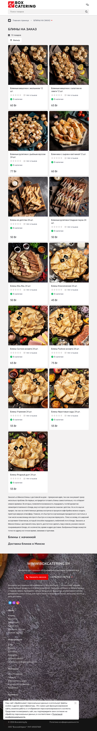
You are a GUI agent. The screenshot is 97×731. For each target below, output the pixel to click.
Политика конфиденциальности (64, 722)
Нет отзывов (30, 95)
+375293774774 (60, 577)
